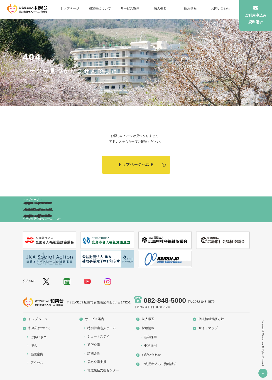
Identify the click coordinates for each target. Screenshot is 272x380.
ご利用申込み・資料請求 (159, 364)
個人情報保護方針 (211, 319)
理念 (34, 345)
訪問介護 (93, 353)
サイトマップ (208, 328)
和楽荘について (100, 8)
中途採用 (150, 345)
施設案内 (37, 354)
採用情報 (190, 8)
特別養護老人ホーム (101, 328)
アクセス (37, 362)
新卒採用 (150, 337)
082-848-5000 (165, 300)
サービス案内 (130, 8)
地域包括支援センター (103, 370)
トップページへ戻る (136, 164)
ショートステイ (98, 336)
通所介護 (93, 345)
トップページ (69, 8)
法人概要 (160, 8)
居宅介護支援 (96, 362)
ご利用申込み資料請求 (256, 14)
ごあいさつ (39, 337)
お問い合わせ (220, 8)
